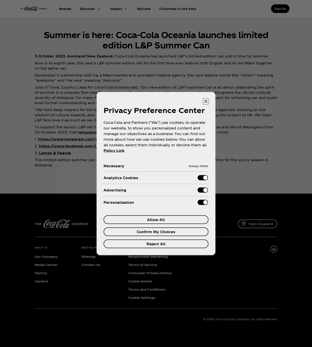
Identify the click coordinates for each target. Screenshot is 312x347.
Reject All (156, 244)
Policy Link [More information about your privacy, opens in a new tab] (114, 150)
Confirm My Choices (156, 232)
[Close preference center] (205, 101)
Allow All (156, 220)
